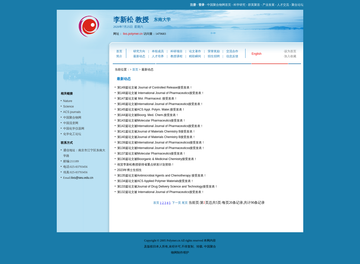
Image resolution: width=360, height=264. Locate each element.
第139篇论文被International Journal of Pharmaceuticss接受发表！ (161, 142)
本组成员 (158, 51)
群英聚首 (254, 4)
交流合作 (232, 51)
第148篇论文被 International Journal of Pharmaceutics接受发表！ (160, 93)
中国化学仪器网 (73, 128)
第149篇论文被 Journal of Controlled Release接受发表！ (154, 87)
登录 (201, 4)
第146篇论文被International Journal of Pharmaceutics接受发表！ (160, 104)
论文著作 (195, 51)
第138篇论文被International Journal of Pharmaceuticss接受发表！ (161, 148)
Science (68, 106)
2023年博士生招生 (129, 170)
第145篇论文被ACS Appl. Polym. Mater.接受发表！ (151, 109)
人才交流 (283, 4)
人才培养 (158, 56)
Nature (67, 101)
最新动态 (139, 56)
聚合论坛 (298, 4)
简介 (119, 56)
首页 (119, 51)
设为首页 (290, 51)
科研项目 (176, 51)
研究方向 (139, 51)
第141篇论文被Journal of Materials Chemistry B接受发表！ (156, 131)
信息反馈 (232, 56)
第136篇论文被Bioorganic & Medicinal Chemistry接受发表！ (157, 159)
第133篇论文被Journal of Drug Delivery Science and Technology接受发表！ (167, 186)
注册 (193, 4)
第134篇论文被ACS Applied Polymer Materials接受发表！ (155, 181)
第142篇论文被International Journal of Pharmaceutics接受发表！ (160, 126)
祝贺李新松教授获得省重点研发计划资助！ (145, 164)
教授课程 (176, 56)
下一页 (176, 202)
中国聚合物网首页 (219, 4)
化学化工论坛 (72, 134)
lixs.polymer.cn (133, 34)
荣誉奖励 (214, 51)
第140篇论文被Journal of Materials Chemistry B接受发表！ (156, 137)
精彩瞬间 (195, 56)
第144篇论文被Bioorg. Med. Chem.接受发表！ (148, 115)
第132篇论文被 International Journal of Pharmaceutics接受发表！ (160, 192)
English (257, 54)
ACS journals (72, 112)
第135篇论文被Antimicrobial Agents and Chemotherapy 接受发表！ (161, 175)
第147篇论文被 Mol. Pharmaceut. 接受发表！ (147, 98)
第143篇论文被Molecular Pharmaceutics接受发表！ (151, 120)
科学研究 (240, 4)
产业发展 (268, 4)
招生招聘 (214, 56)
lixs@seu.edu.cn (82, 178)
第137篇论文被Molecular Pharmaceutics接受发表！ (151, 153)
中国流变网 (70, 123)
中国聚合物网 (72, 117)
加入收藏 (290, 56)
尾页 (185, 202)
